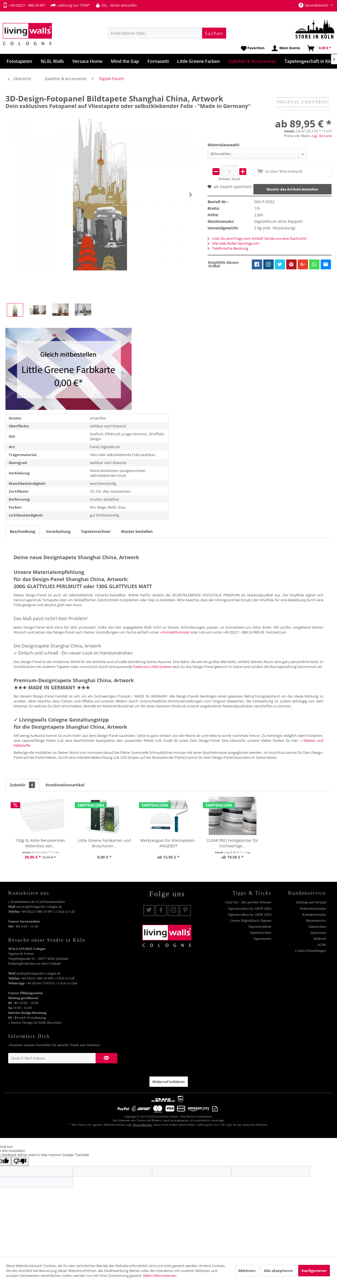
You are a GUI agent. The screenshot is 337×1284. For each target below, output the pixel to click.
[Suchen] (214, 33)
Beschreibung (22, 531)
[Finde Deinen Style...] (167, 33)
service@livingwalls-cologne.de (39, 906)
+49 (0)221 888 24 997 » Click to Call (47, 911)
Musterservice (316, 920)
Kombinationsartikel (65, 784)
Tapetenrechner (96, 531)
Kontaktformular (314, 914)
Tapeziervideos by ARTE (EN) (249, 914)
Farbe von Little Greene (152, 666)
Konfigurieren (314, 1270)
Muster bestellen (137, 531)
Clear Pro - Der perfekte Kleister (248, 902)
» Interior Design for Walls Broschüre (35, 1022)
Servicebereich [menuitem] (313, 5)
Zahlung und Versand (311, 902)
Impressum (318, 932)
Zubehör (22, 784)
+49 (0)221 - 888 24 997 (24, 5)
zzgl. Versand (321, 135)
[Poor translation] (20, 1161)
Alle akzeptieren (278, 1270)
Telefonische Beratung (228, 248)
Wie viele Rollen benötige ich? (234, 243)
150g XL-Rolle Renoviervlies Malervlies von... (40, 843)
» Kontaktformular (175, 632)
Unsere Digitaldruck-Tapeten (250, 920)
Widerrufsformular (312, 908)
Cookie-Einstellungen (310, 951)
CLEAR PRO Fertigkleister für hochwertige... (232, 843)
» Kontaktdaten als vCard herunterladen (36, 902)
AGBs (321, 944)
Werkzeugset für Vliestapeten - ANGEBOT (168, 843)
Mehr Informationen (159, 1275)
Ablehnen (247, 1270)
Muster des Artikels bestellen (292, 189)
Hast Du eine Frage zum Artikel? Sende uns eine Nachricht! (257, 238)
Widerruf (319, 938)
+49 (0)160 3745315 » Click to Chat (51, 983)
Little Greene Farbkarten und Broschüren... (104, 843)
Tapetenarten (262, 938)
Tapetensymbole (259, 926)
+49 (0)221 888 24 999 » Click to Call (47, 978)
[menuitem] (167, 33)
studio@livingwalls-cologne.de (38, 973)
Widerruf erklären (168, 1081)
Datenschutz (317, 926)
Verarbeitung (58, 531)
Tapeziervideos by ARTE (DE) (249, 908)
